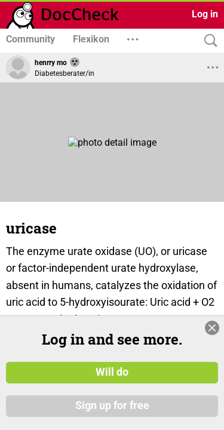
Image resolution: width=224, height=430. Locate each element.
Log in (205, 14)
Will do (112, 379)
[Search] (208, 41)
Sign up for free (112, 411)
